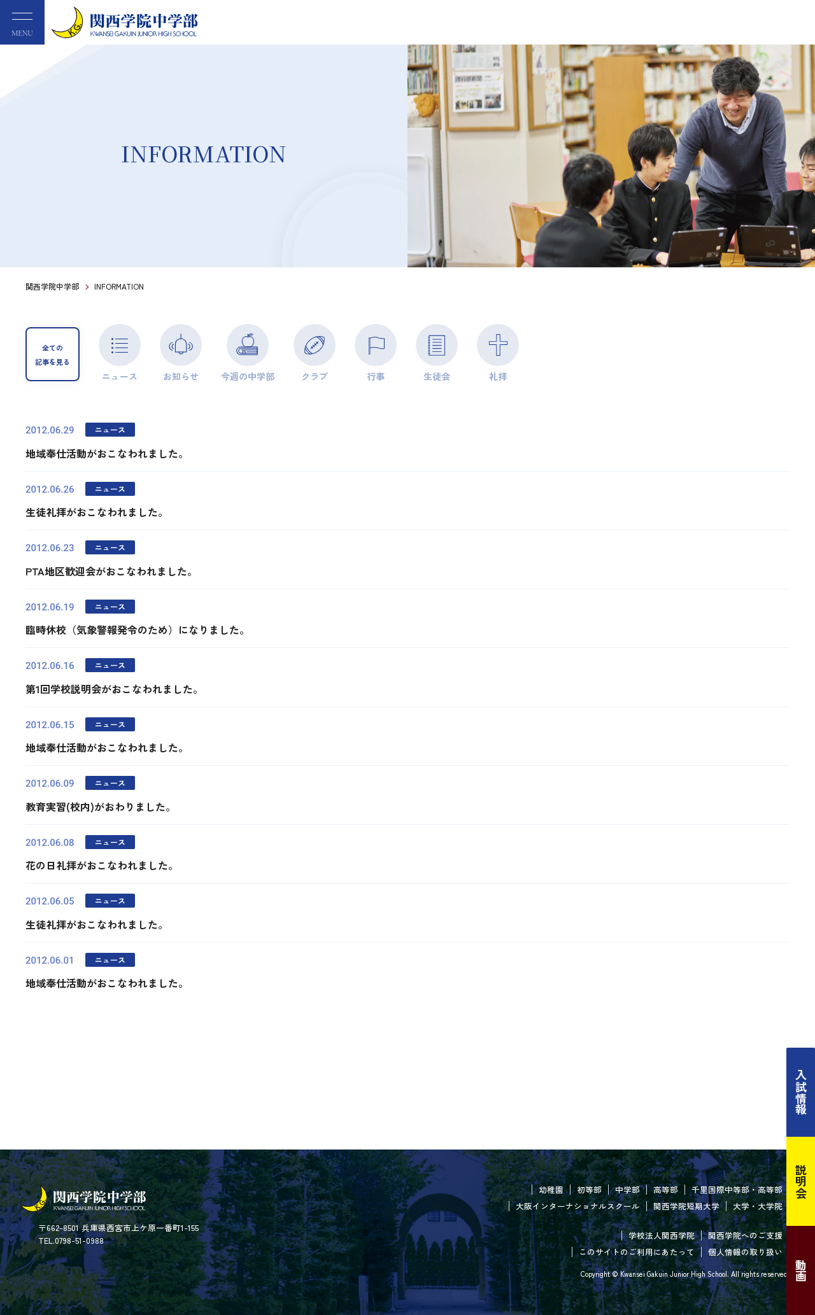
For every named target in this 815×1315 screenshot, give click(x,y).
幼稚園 (551, 1189)
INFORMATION (119, 286)
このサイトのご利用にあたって (637, 1252)
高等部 (665, 1189)
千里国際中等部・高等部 (737, 1189)
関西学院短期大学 (686, 1206)
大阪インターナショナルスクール (578, 1206)
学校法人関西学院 (661, 1235)
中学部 (627, 1189)
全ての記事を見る (52, 354)
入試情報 (801, 1092)
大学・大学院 (758, 1206)
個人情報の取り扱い (745, 1252)
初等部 (589, 1189)
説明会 (801, 1181)
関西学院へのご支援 (745, 1235)
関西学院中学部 (52, 286)
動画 (801, 1270)
